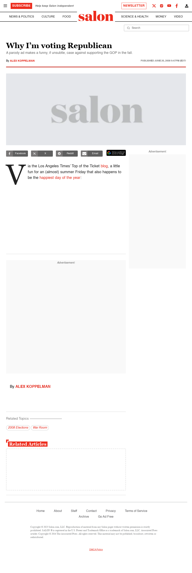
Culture (48, 16)
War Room (40, 427)
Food (67, 16)
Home (40, 511)
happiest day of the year (61, 178)
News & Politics (21, 16)
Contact (91, 511)
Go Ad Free (105, 516)
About (58, 511)
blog (105, 166)
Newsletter (134, 5)
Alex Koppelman (22, 61)
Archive (84, 516)
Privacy (111, 511)
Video (178, 16)
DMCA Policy (96, 550)
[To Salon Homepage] (96, 16)
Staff (74, 511)
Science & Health (134, 16)
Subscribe (21, 5)
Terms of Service (136, 511)
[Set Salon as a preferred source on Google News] (116, 153)
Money (161, 16)
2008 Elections (18, 427)
